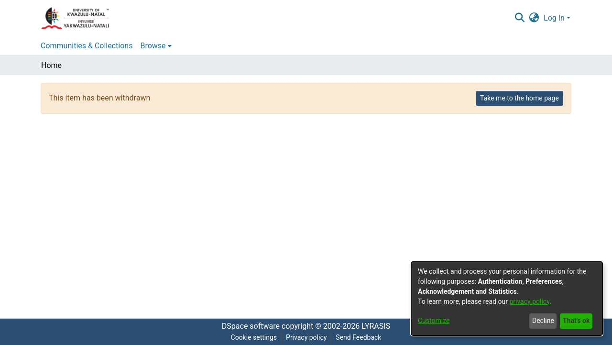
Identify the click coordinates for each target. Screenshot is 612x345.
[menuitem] (534, 18)
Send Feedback (358, 337)
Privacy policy (306, 337)
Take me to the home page (519, 98)
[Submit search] (519, 18)
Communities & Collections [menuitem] (86, 45)
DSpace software (251, 326)
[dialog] (506, 298)
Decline (543, 320)
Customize (433, 320)
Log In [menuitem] (554, 17)
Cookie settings (254, 337)
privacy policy (529, 301)
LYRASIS (375, 326)
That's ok (576, 320)
